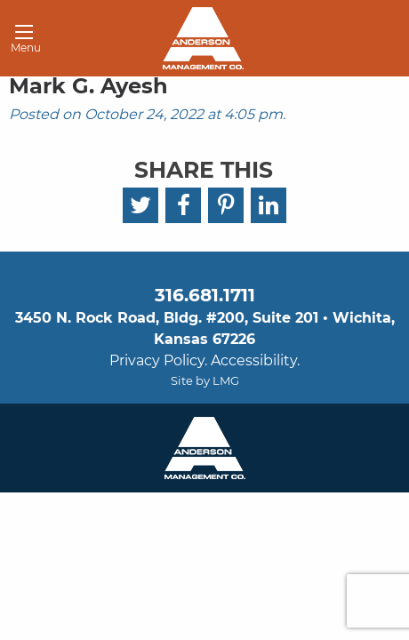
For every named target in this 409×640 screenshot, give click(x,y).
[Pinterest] (226, 205)
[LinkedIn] (268, 205)
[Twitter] (140, 205)
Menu (19, 42)
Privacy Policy (156, 360)
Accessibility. (255, 360)
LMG (226, 380)
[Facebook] (183, 205)
